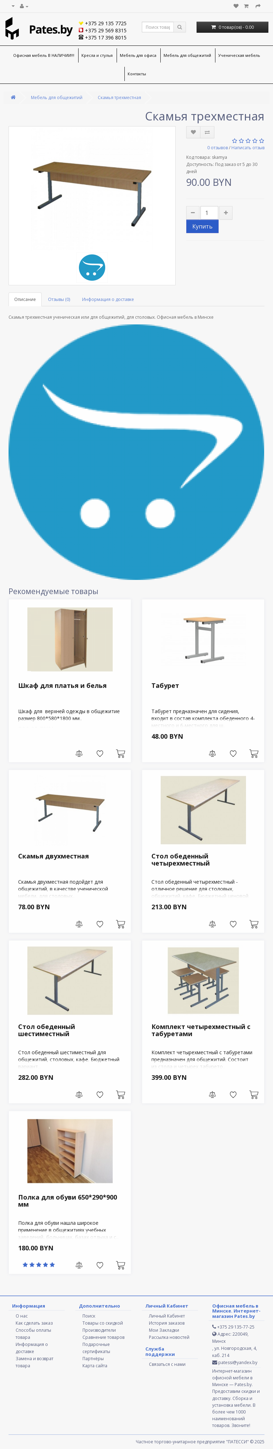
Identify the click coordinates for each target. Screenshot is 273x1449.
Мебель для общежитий (187, 55)
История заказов (166, 1323)
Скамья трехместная (119, 98)
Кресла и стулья (97, 55)
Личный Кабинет (167, 1316)
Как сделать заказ (34, 1323)
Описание (25, 299)
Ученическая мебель (239, 55)
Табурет (165, 685)
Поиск (88, 1316)
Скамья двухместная (53, 856)
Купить (202, 226)
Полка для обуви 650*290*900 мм (67, 1200)
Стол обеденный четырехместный (180, 859)
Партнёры (93, 1359)
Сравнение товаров (103, 1337)
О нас (22, 1316)
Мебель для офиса (138, 55)
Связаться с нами (167, 1364)
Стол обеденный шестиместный (46, 1030)
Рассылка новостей (169, 1337)
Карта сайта (94, 1366)
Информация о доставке (108, 299)
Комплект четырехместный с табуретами (200, 1030)
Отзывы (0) (59, 299)
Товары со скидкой (102, 1323)
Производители (99, 1330)
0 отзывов (217, 148)
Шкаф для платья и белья (62, 685)
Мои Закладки (164, 1330)
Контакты (137, 73)
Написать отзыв (247, 148)
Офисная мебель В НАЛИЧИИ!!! (43, 55)
